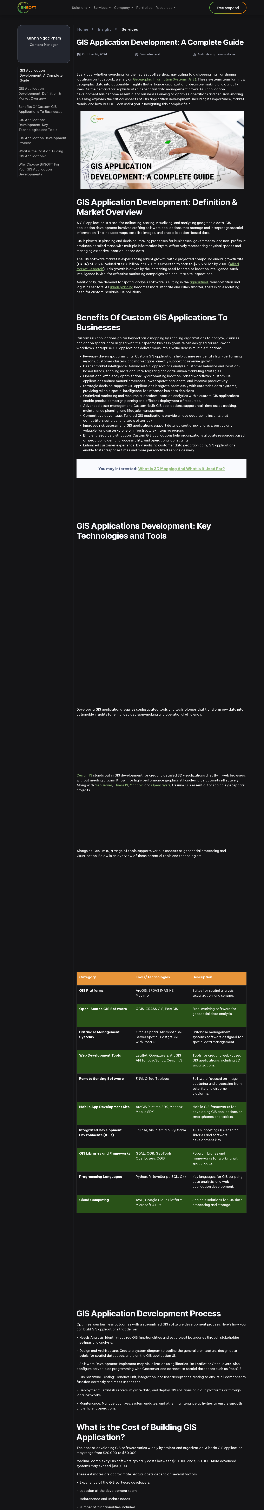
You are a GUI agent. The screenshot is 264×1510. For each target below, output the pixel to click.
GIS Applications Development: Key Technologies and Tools (38, 125)
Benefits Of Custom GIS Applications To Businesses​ (40, 109)
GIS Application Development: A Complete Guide (41, 75)
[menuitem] (81, 8)
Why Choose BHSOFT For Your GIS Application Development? (39, 169)
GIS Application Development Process (42, 140)
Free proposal (228, 8)
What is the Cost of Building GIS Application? (41, 153)
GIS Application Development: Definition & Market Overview (40, 93)
